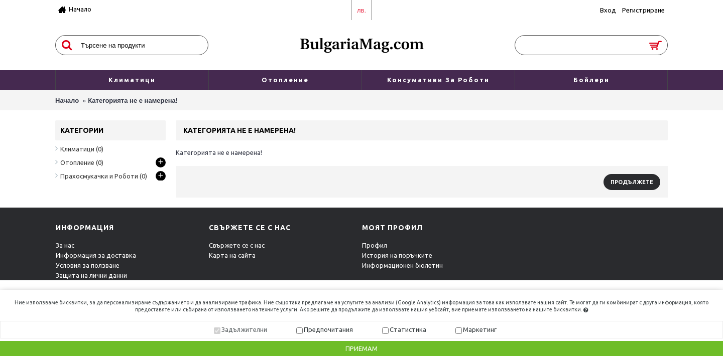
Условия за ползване (87, 265)
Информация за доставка (96, 255)
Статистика (408, 329)
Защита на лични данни (91, 275)
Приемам (361, 348)
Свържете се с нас (237, 245)
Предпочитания (328, 329)
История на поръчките (397, 255)
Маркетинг (480, 329)
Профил (374, 245)
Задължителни (244, 329)
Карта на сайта (232, 255)
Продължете (632, 182)
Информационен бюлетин (402, 265)
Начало (67, 100)
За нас (65, 245)
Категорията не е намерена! (133, 100)
